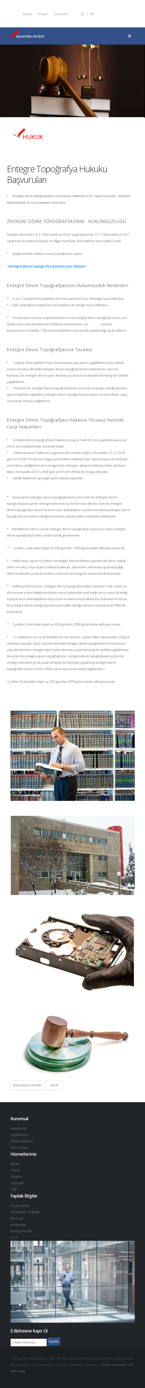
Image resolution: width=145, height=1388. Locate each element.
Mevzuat (16, 1218)
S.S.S (14, 1237)
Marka (14, 1164)
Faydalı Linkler (20, 1206)
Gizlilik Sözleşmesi (113, 1364)
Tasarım (16, 1177)
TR (82, 14)
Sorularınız (61, 14)
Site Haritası (19, 1147)
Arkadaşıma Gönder (27, 1085)
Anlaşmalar (18, 1225)
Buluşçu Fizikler (21, 1231)
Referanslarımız (21, 1141)
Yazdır (54, 1085)
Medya (27, 14)
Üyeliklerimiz (19, 1135)
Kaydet (54, 1341)
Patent (15, 1170)
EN (92, 14)
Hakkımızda (18, 1128)
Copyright (17, 1183)
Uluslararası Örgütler (25, 1212)
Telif (13, 1189)
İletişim (43, 14)
